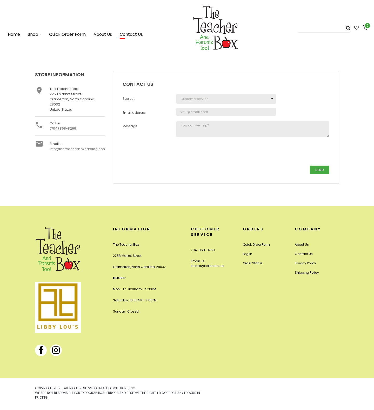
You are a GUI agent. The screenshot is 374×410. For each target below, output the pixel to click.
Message (130, 126)
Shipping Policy (307, 272)
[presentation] (215, 151)
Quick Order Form (256, 244)
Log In (247, 254)
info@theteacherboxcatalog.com (78, 148)
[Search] (324, 27)
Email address (134, 112)
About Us (302, 244)
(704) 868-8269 (63, 128)
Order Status (253, 263)
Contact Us (304, 254)
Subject (129, 98)
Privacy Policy (305, 263)
